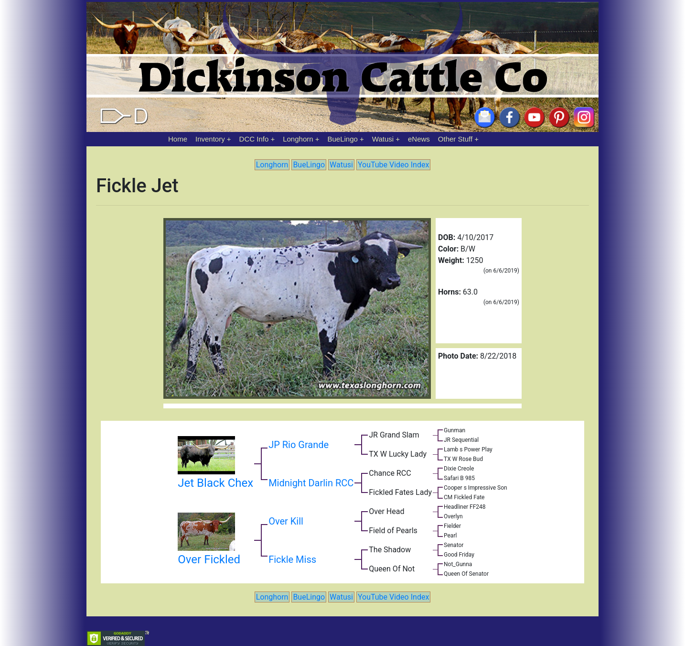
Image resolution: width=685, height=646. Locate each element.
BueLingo (343, 139)
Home (177, 139)
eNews (419, 139)
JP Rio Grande (298, 444)
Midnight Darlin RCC (310, 483)
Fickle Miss (292, 559)
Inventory (210, 139)
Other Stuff (455, 139)
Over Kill (285, 521)
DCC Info (254, 139)
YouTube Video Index (393, 164)
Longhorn (298, 139)
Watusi (383, 139)
